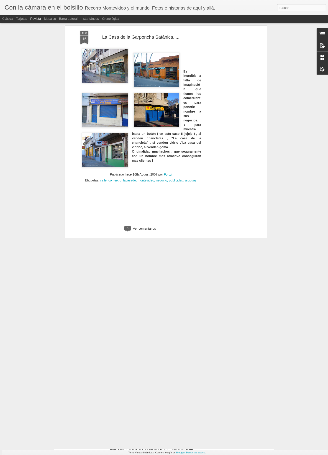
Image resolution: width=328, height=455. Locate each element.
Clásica (7, 18)
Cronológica (110, 18)
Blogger (180, 452)
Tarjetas (21, 18)
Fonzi (168, 124)
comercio (114, 130)
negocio (161, 130)
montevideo (146, 130)
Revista (35, 18)
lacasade (129, 130)
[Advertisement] (140, 159)
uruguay (191, 130)
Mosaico (50, 18)
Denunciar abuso (195, 452)
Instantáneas (90, 18)
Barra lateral (68, 18)
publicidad (176, 130)
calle (103, 130)
